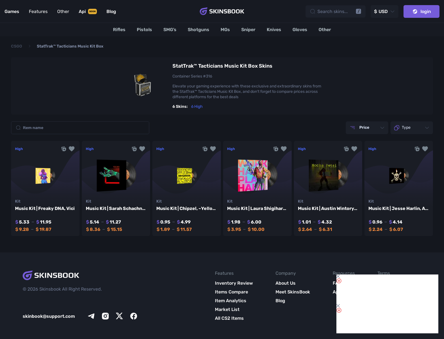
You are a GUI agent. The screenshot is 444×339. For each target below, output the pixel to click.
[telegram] (91, 316)
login (421, 11)
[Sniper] (248, 29)
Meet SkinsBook (293, 292)
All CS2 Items (229, 318)
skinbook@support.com (49, 316)
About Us (286, 283)
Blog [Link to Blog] (111, 11)
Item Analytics (230, 300)
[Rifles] (119, 29)
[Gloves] (300, 29)
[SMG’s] (169, 29)
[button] (72, 149)
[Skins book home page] (222, 11)
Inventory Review (234, 283)
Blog (280, 300)
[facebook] (133, 316)
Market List (227, 309)
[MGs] (225, 29)
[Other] (325, 29)
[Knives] (274, 29)
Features (38, 11)
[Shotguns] (198, 29)
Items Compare (231, 292)
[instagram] (105, 316)
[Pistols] (144, 29)
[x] (119, 316)
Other (63, 11)
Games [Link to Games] (12, 11)
